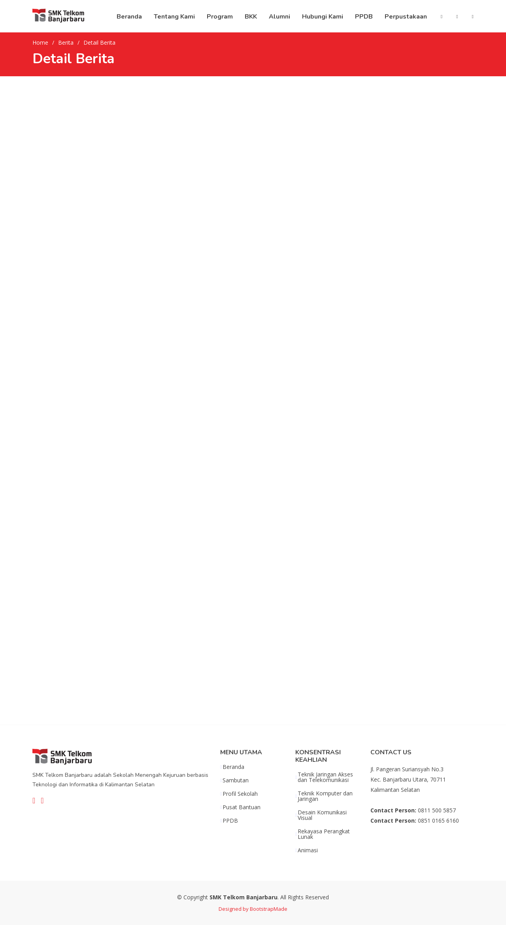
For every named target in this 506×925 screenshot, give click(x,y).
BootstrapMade (268, 908)
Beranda (233, 767)
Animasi (308, 850)
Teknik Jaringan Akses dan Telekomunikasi (325, 777)
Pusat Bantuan (242, 807)
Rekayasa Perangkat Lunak (324, 834)
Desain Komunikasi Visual (322, 815)
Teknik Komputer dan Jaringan (325, 796)
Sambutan (236, 780)
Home (40, 42)
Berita (66, 42)
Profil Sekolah (240, 794)
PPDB (230, 820)
